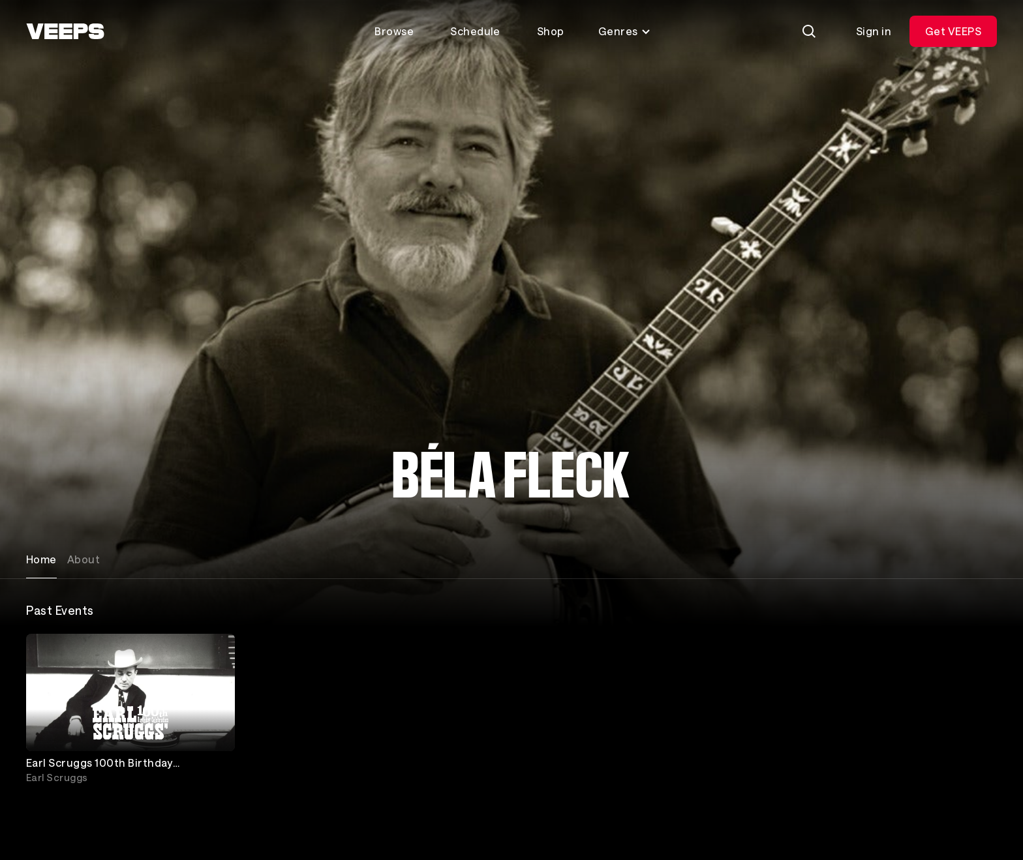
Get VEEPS (953, 31)
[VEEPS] (65, 31)
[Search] (809, 31)
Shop (550, 31)
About (83, 559)
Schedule (475, 31)
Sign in (873, 31)
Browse (394, 31)
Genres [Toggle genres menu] (624, 31)
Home (41, 559)
